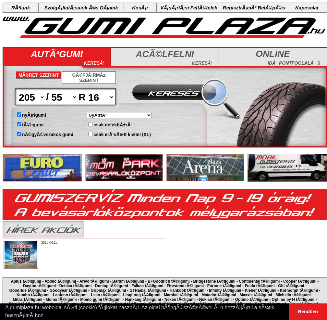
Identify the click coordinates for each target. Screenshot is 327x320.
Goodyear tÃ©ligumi (68, 290)
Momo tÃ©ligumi (61, 299)
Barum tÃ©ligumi (128, 281)
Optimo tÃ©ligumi (251, 299)
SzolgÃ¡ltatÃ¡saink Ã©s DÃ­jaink (81, 7)
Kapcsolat (307, 7)
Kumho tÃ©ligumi (33, 295)
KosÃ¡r (140, 7)
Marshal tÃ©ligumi (181, 295)
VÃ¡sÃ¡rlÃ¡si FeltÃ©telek (188, 7)
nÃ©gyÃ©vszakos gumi (47, 134)
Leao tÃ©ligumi (105, 295)
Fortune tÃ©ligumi (224, 286)
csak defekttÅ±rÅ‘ (112, 124)
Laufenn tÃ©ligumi (70, 295)
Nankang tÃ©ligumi (143, 299)
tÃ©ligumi (32, 124)
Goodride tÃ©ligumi (27, 290)
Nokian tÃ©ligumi (215, 299)
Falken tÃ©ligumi (147, 286)
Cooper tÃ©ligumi (299, 281)
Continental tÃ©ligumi (259, 281)
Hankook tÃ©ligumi (188, 290)
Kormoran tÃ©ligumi (299, 290)
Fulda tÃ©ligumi (259, 286)
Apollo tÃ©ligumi (60, 281)
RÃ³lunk (20, 7)
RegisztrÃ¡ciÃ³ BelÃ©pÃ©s (254, 7)
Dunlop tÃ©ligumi (111, 286)
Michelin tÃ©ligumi (293, 295)
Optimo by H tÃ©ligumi (293, 299)
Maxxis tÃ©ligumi (256, 295)
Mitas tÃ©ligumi (27, 299)
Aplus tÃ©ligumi (26, 281)
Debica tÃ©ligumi (75, 286)
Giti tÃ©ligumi (291, 286)
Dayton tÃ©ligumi (39, 286)
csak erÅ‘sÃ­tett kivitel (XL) (122, 134)
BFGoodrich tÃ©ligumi (169, 281)
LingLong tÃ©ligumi (141, 295)
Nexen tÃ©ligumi (180, 299)
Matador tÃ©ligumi (218, 295)
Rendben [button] (308, 311)
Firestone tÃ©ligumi (185, 286)
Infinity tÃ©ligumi (225, 290)
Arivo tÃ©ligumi (94, 281)
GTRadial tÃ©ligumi (147, 290)
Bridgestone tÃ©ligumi (214, 281)
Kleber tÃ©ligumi (260, 290)
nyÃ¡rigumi (34, 115)
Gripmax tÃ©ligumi (108, 290)
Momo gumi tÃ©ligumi (101, 299)
